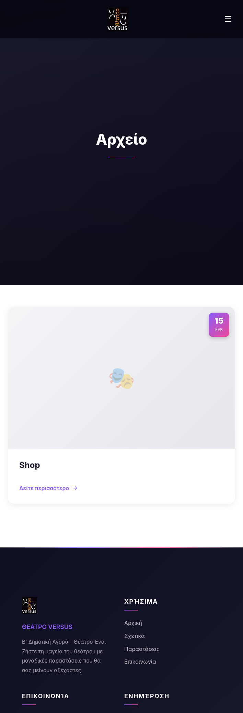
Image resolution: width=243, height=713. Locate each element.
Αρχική (133, 622)
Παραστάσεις (142, 648)
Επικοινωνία (140, 661)
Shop (29, 465)
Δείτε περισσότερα (48, 488)
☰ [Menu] (228, 19)
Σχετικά (134, 635)
